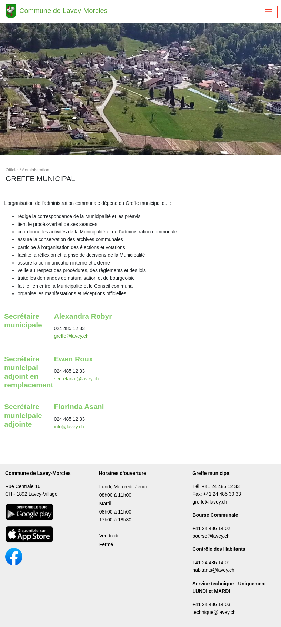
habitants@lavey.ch (213, 570)
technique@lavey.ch (213, 612)
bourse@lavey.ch (210, 536)
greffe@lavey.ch (71, 336)
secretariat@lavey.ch (76, 378)
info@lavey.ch (69, 426)
